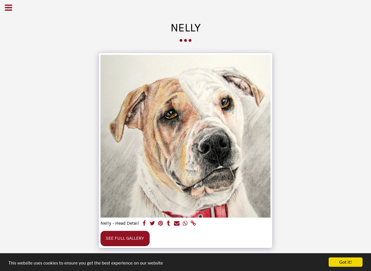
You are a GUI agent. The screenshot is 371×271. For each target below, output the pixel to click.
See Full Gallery (125, 238)
